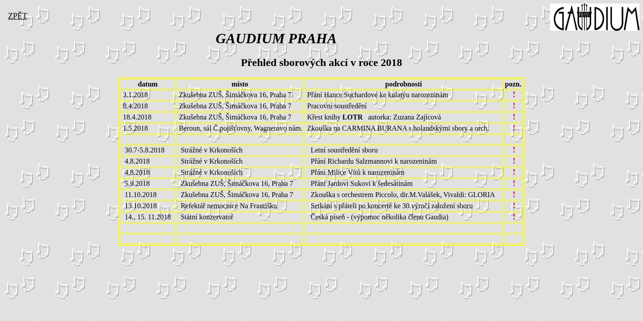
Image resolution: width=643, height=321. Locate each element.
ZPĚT (17, 16)
